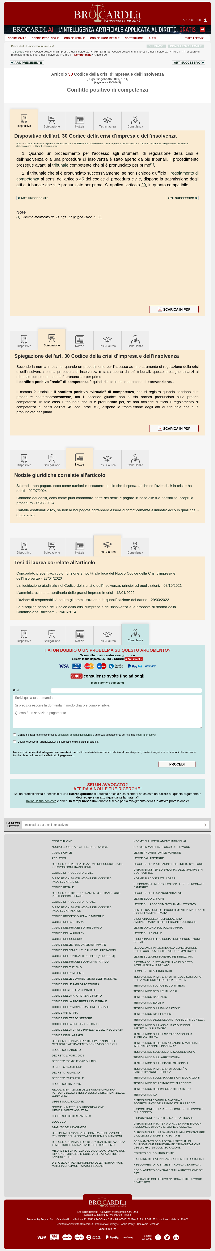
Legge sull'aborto (66, 1049)
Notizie (80, 121)
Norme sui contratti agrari (155, 878)
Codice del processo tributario (77, 927)
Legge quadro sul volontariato (158, 927)
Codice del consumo (67, 939)
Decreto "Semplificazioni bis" (74, 1061)
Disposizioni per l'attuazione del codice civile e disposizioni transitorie (87, 865)
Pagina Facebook (158, 1235)
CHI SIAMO (156, 46)
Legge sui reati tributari (153, 971)
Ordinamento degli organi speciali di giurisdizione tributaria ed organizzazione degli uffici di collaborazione (167, 1144)
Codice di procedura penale (74, 901)
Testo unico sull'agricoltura (157, 1057)
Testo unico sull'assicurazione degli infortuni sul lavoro (162, 1027)
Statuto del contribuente (154, 1153)
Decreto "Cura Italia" (68, 1078)
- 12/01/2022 (75, 593)
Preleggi (59, 858)
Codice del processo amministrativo (80, 961)
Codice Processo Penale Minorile (78, 916)
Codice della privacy (68, 933)
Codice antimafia (65, 1012)
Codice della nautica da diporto (77, 995)
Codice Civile (17, 38)
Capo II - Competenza (46, 146)
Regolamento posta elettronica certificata (168, 1164)
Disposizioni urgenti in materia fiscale (163, 1117)
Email (16, 690)
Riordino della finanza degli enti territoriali (169, 1158)
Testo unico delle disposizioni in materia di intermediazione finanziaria (167, 1044)
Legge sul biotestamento (71, 1116)
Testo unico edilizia (149, 1002)
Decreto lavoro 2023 (68, 1055)
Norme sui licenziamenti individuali (160, 841)
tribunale (60, 165)
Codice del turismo (67, 967)
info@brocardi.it (84, 1224)
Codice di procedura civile (72, 872)
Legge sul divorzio (66, 1083)
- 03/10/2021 (99, 585)
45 (81, 179)
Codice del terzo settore (72, 1018)
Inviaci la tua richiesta (41, 801)
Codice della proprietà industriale (79, 1001)
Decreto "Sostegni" (67, 1066)
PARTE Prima (130, 51)
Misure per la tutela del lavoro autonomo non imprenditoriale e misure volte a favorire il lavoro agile (88, 1154)
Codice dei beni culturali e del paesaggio (84, 950)
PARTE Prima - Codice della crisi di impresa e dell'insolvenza (105, 143)
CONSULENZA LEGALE (186, 46)
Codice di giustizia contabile (74, 990)
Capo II (76, 54)
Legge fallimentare (149, 858)
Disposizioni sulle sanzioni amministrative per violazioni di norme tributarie (169, 1134)
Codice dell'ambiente (68, 973)
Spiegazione (52, 121)
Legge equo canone (149, 898)
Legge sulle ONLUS (148, 933)
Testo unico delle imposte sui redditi (162, 1083)
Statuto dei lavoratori (69, 1127)
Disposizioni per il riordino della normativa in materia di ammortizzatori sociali (87, 1164)
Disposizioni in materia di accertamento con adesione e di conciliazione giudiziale (167, 1125)
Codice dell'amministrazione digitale (80, 1007)
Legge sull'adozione (68, 1101)
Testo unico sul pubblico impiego (159, 985)
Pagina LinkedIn (176, 1235)
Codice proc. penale (104, 38)
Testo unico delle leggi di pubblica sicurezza (169, 1019)
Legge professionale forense (157, 852)
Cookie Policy (127, 1224)
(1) (152, 164)
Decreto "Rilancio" (66, 1072)
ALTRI (152, 38)
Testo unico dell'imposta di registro (162, 1089)
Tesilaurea (107, 121)
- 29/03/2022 (92, 600)
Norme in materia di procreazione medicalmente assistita (78, 1109)
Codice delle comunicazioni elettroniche (84, 978)
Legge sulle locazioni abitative (158, 893)
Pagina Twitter (167, 1235)
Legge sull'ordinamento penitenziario (163, 956)
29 (143, 185)
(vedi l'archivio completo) (107, 682)
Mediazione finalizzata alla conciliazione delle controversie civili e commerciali (165, 949)
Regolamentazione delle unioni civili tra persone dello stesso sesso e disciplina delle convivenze (88, 1092)
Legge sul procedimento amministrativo (165, 904)
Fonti (28, 51)
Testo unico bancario (150, 996)
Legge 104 (59, 1121)
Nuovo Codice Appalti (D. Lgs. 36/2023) (80, 846)
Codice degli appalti (67, 1035)
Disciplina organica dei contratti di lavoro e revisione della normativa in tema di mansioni (87, 1134)
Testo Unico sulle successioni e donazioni (167, 1077)
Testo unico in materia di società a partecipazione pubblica (160, 1070)
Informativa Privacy (106, 1224)
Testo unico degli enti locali (156, 991)
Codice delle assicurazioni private (79, 944)
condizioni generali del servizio (75, 734)
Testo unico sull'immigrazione (157, 1008)
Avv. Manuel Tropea (120, 1214)
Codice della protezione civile (76, 1024)
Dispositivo (24, 341)
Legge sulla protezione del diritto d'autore (168, 864)
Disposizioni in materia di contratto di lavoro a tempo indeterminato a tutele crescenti (88, 1143)
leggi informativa (146, 734)
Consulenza (135, 121)
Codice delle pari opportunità (75, 984)
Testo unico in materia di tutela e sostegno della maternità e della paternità (168, 978)
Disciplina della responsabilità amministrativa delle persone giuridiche (165, 920)
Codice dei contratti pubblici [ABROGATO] (83, 956)
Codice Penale (74, 38)
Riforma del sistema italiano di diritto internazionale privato (163, 964)
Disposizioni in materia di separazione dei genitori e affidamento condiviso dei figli (84, 1042)
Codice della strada (68, 921)
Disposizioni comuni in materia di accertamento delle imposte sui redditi (164, 1102)
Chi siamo (142, 1224)
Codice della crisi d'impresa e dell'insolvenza (61, 51)
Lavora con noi (107, 1228)
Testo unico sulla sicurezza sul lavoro (164, 1051)
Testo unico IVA (145, 1094)
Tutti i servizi (194, 38)
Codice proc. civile (45, 38)
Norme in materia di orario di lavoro (162, 846)
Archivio (154, 1224)
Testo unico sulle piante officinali (161, 1063)
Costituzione (134, 38)
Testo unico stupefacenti (153, 1014)
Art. (28, 62)
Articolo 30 (100, 54)
